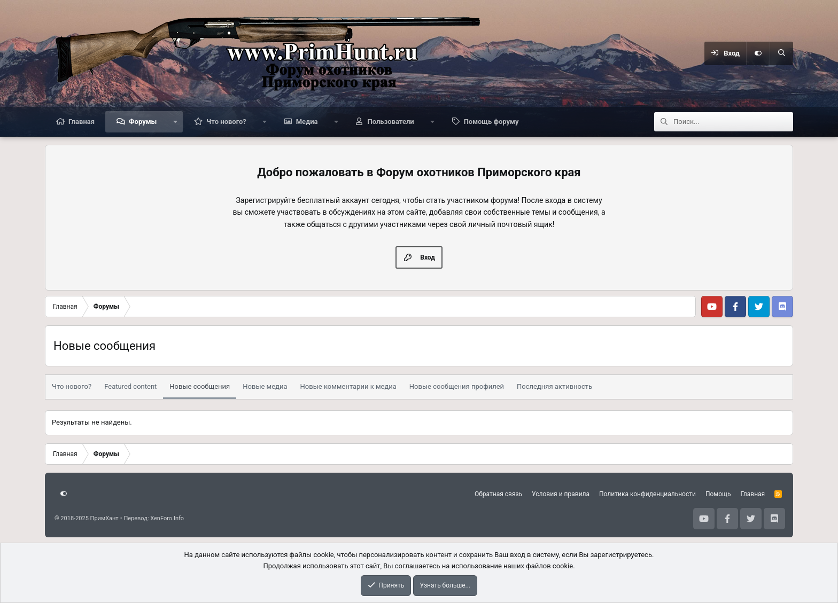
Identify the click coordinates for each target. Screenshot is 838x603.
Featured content (130, 386)
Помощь (718, 494)
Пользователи (390, 122)
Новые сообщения (199, 386)
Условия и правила (560, 494)
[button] (175, 121)
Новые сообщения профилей (456, 386)
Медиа (307, 122)
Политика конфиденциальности (647, 494)
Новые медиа (265, 386)
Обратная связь (498, 494)
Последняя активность (554, 386)
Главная (81, 122)
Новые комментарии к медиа (348, 386)
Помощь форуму (491, 122)
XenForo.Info (167, 518)
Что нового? (226, 122)
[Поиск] (781, 53)
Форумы (143, 122)
